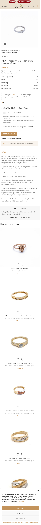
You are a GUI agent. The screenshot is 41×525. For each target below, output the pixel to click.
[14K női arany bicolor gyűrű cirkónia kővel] (20, 484)
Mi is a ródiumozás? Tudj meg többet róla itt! (18, 127)
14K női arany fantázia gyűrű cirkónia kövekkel (20, 316)
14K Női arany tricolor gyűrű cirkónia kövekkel (20, 411)
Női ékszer (25, 271)
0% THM (12, 1)
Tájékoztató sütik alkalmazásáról (13, 522)
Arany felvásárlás (24, 1)
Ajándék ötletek (15, 50)
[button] (38, 491)
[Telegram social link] (29, 217)
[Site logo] (20, 6)
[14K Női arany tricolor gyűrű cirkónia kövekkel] (20, 389)
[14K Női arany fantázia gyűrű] (20, 247)
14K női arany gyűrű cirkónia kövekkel (20, 363)
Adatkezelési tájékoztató (31, 522)
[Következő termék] (7, 57)
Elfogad (20, 508)
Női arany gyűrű (26, 212)
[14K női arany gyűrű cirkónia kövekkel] (20, 342)
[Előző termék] (2, 57)
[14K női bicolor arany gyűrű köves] (20, 437)
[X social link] (21, 217)
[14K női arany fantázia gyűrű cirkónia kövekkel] (20, 294)
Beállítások (20, 519)
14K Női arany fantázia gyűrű (20, 268)
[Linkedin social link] (26, 217)
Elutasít (20, 513)
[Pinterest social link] (24, 217)
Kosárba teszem (9, 134)
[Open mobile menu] (4, 6)
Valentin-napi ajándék (9, 53)
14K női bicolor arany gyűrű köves (19, 458)
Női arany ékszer (18, 318)
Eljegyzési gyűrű (15, 212)
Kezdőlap (4, 50)
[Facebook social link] (19, 217)
